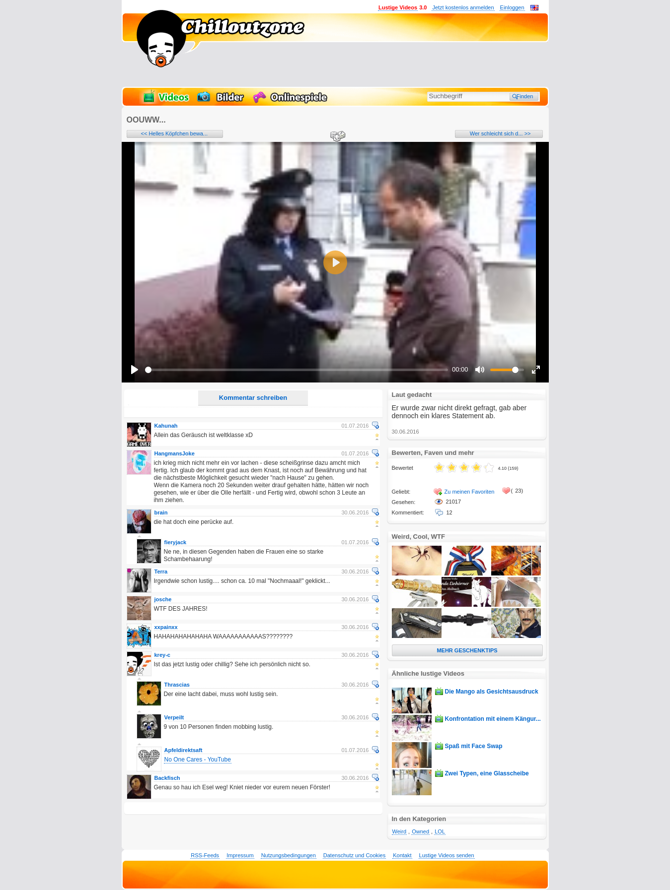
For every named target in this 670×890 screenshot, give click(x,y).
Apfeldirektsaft (183, 750)
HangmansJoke (174, 453)
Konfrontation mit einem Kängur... (493, 718)
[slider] (296, 370)
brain (161, 512)
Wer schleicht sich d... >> (500, 133)
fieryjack (175, 542)
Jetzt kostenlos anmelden (463, 7)
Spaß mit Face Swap (474, 746)
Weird (399, 831)
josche (163, 599)
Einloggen (512, 7)
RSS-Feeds (205, 855)
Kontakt (402, 855)
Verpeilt (174, 717)
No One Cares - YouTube (197, 759)
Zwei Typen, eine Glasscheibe (487, 773)
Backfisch (167, 778)
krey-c (162, 655)
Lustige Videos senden (446, 855)
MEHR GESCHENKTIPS (467, 650)
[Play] (135, 370)
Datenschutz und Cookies (354, 855)
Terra (161, 571)
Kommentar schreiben (253, 397)
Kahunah (166, 426)
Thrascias (177, 685)
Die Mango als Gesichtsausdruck (491, 691)
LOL (440, 831)
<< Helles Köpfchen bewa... (174, 133)
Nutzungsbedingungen (288, 855)
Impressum (239, 855)
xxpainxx (166, 627)
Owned (420, 831)
